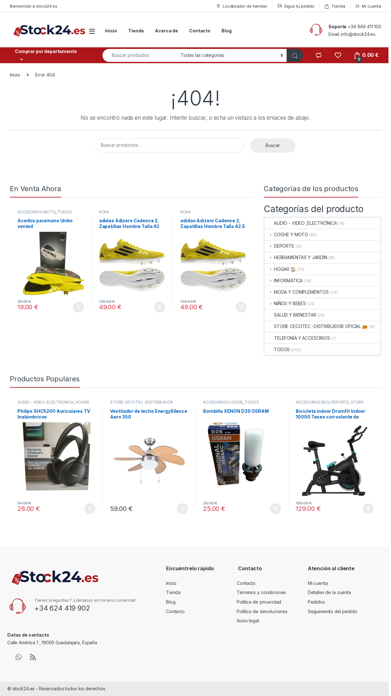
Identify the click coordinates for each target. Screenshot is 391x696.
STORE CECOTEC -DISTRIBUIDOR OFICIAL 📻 (316, 326)
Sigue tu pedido (296, 6)
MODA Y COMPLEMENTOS (296, 292)
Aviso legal (248, 620)
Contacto (199, 30)
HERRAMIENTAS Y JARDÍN (295, 257)
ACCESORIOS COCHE (223, 402)
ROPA (104, 212)
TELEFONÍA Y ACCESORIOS (297, 338)
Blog (226, 30)
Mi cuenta (368, 6)
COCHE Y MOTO (286, 234)
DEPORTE (279, 246)
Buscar (273, 145)
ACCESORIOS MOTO (36, 212)
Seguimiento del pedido (332, 611)
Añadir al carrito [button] (78, 307)
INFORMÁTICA (283, 280)
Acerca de (166, 30)
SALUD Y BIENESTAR (290, 315)
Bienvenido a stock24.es (33, 6)
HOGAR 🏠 (280, 269)
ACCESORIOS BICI (312, 402)
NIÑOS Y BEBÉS (285, 303)
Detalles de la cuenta (329, 592)
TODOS (64, 212)
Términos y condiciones (261, 592)
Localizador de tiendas (241, 6)
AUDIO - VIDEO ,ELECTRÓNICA (300, 223)
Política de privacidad (259, 602)
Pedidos (316, 602)
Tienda (334, 6)
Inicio (111, 30)
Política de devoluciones (262, 611)
